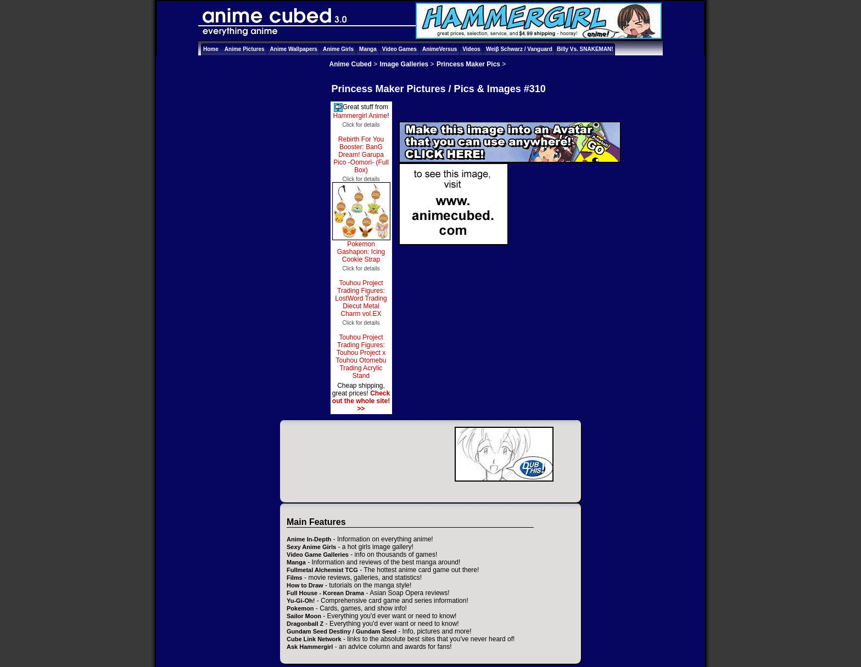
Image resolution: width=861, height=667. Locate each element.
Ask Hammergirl (310, 646)
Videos (471, 49)
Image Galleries (404, 64)
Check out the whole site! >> (361, 400)
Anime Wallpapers (293, 49)
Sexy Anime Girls (311, 547)
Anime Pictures (245, 49)
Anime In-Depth (309, 539)
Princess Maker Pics (468, 64)
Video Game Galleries (318, 554)
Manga (368, 49)
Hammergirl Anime (360, 116)
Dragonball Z (305, 623)
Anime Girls (338, 49)
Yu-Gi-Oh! (301, 600)
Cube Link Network (314, 639)
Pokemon (300, 608)
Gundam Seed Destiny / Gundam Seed (341, 631)
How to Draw (305, 585)
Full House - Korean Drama (325, 593)
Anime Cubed (350, 64)
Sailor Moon (304, 616)
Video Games (399, 49)
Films (295, 577)
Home (211, 49)
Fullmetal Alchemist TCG (322, 570)
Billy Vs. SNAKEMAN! (585, 49)
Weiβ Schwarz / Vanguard (519, 49)
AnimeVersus (439, 49)
